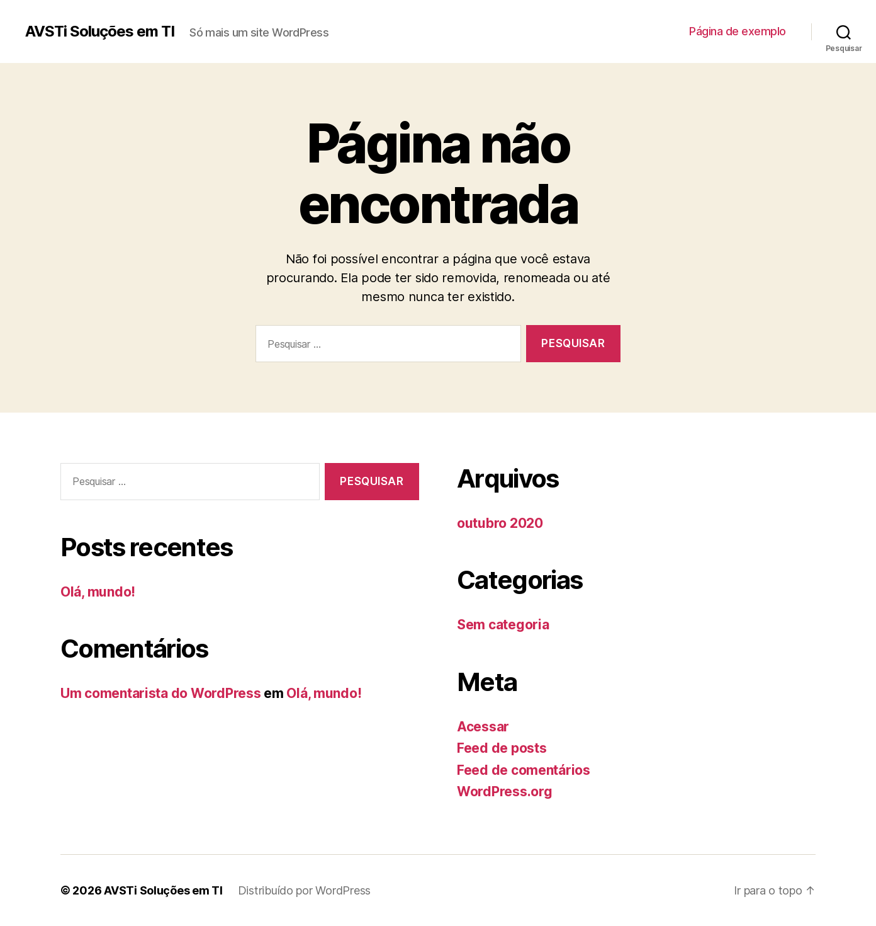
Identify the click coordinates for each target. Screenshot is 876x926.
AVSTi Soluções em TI (99, 31)
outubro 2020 (500, 523)
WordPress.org (505, 791)
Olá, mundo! (97, 592)
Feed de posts (502, 748)
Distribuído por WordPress (304, 890)
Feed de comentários (523, 770)
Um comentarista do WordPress (160, 693)
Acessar (483, 727)
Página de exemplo (737, 31)
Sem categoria (503, 624)
